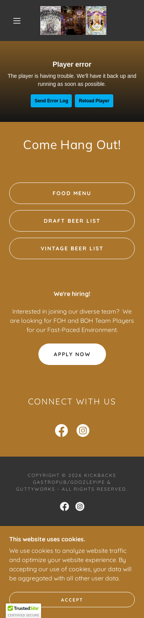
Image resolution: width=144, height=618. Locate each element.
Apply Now (72, 354)
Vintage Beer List (72, 248)
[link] (73, 20)
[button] (17, 20)
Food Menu (72, 193)
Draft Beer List (72, 220)
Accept (72, 600)
